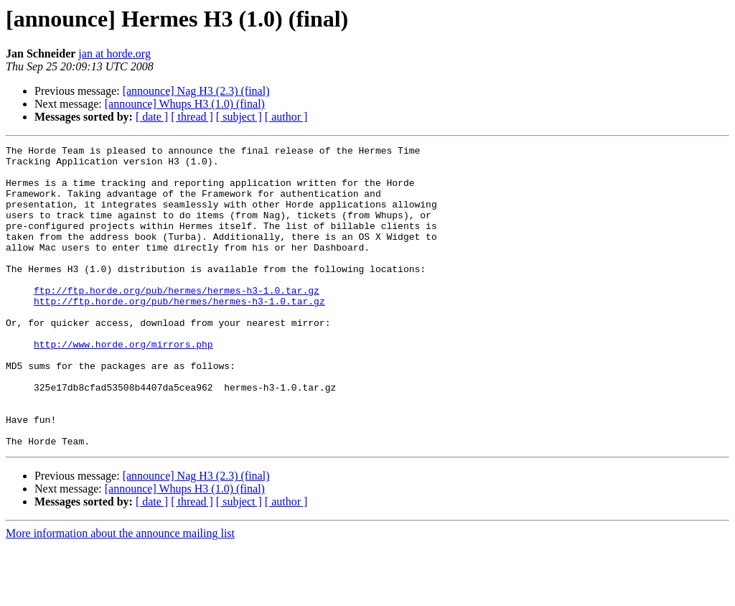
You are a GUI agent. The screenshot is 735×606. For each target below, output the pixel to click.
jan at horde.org (114, 53)
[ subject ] (239, 117)
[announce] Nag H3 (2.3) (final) (196, 91)
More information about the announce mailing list (120, 593)
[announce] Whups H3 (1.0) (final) (185, 104)
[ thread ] (192, 117)
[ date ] (152, 117)
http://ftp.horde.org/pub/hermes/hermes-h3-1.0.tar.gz (179, 333)
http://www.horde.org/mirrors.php (123, 384)
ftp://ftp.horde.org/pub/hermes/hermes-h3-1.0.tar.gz (176, 320)
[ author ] (286, 117)
